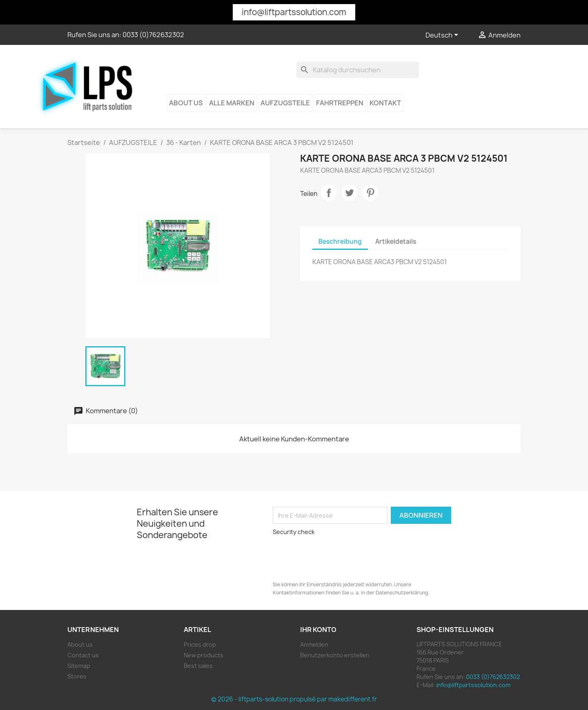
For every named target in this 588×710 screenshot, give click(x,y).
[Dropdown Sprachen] (443, 35)
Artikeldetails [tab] (395, 241)
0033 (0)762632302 (153, 34)
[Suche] (357, 70)
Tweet (349, 193)
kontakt (385, 102)
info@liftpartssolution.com (294, 12)
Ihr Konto (318, 629)
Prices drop (200, 644)
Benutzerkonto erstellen (335, 655)
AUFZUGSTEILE (285, 102)
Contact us (83, 655)
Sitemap (78, 666)
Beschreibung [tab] (340, 241)
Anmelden (314, 644)
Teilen (329, 193)
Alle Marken (231, 102)
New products (203, 655)
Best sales (198, 666)
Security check (293, 532)
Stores (77, 676)
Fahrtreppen (339, 102)
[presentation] (327, 555)
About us (186, 102)
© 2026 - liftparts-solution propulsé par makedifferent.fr (294, 699)
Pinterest (370, 193)
